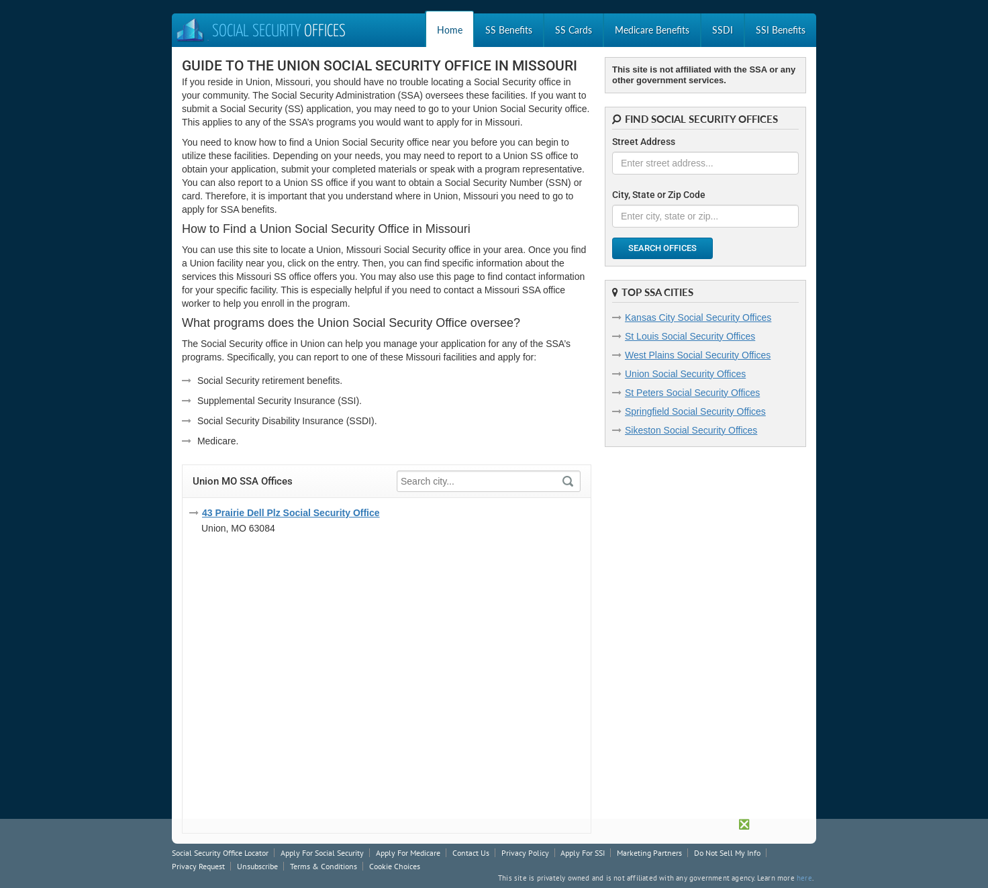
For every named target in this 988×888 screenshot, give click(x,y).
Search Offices (662, 248)
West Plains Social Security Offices (698, 355)
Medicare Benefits (652, 30)
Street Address (643, 141)
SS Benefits (508, 30)
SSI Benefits (780, 30)
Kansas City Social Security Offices (698, 317)
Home (449, 30)
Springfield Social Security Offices (695, 411)
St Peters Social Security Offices (692, 392)
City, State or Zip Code (658, 194)
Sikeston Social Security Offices (691, 430)
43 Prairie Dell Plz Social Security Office (291, 512)
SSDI (722, 30)
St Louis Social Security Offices (690, 336)
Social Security (260, 32)
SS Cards (573, 30)
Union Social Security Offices (685, 373)
